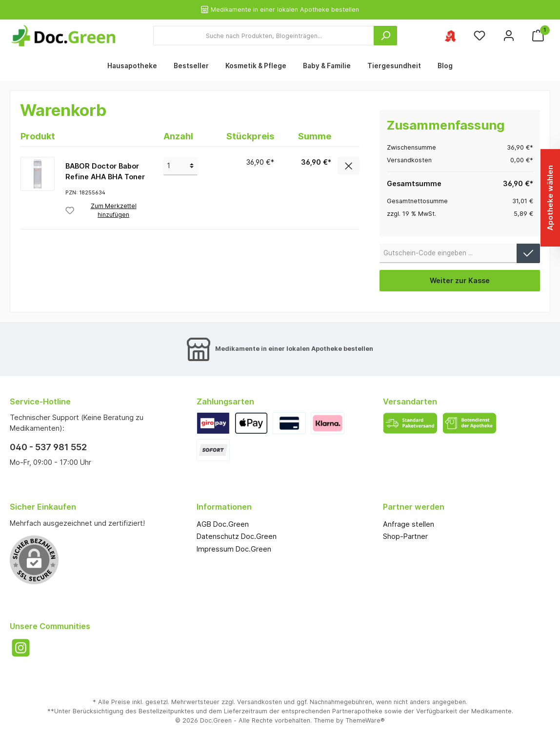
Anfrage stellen (408, 524)
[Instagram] (21, 648)
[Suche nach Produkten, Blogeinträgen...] (263, 35)
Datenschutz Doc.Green (237, 536)
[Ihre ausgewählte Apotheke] (450, 36)
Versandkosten (259, 702)
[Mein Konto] (509, 36)
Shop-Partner (405, 536)
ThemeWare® (365, 720)
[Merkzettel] (479, 36)
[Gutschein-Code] (448, 253)
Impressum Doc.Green (234, 549)
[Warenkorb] (538, 36)
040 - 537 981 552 (48, 447)
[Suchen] (385, 35)
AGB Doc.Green (223, 524)
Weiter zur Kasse (460, 280)
